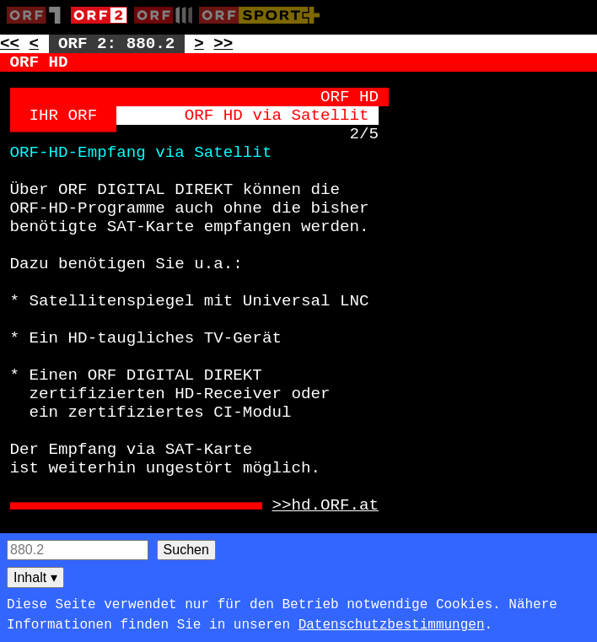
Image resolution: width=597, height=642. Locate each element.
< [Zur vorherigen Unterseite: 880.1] (35, 44)
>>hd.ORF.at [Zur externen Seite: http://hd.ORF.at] (325, 505)
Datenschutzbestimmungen (391, 625)
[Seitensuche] (77, 550)
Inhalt (35, 577)
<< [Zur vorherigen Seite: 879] (9, 44)
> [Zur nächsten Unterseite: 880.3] (199, 44)
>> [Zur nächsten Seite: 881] (223, 44)
